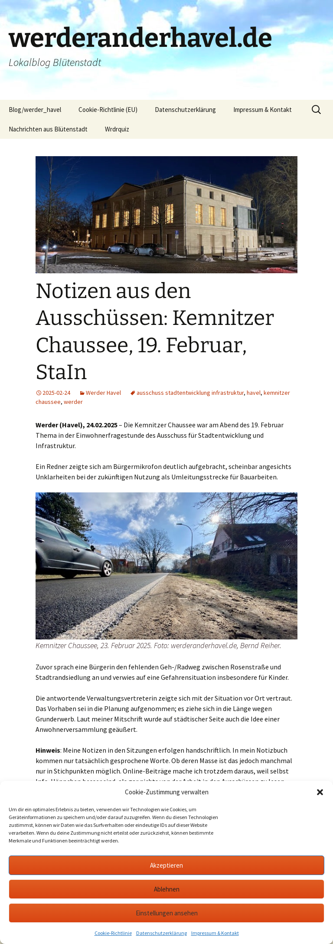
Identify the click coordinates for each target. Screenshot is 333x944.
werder (73, 402)
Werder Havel (103, 393)
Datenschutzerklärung (161, 933)
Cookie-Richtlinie (113, 933)
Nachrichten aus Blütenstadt (48, 129)
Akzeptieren (166, 865)
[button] (320, 792)
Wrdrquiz (117, 129)
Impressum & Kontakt (215, 933)
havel (254, 393)
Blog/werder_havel (35, 109)
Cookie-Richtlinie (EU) (107, 109)
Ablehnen (167, 889)
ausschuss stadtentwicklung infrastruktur (190, 393)
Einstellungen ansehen (167, 913)
